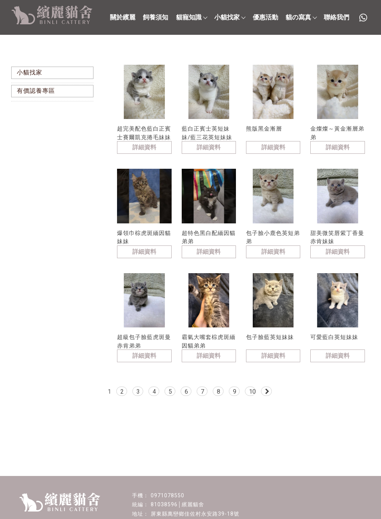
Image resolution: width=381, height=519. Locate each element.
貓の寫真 (301, 17)
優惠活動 (265, 17)
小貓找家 (229, 17)
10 (252, 391)
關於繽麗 (122, 17)
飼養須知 (155, 17)
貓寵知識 (191, 17)
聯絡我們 (336, 17)
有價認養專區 (36, 90)
